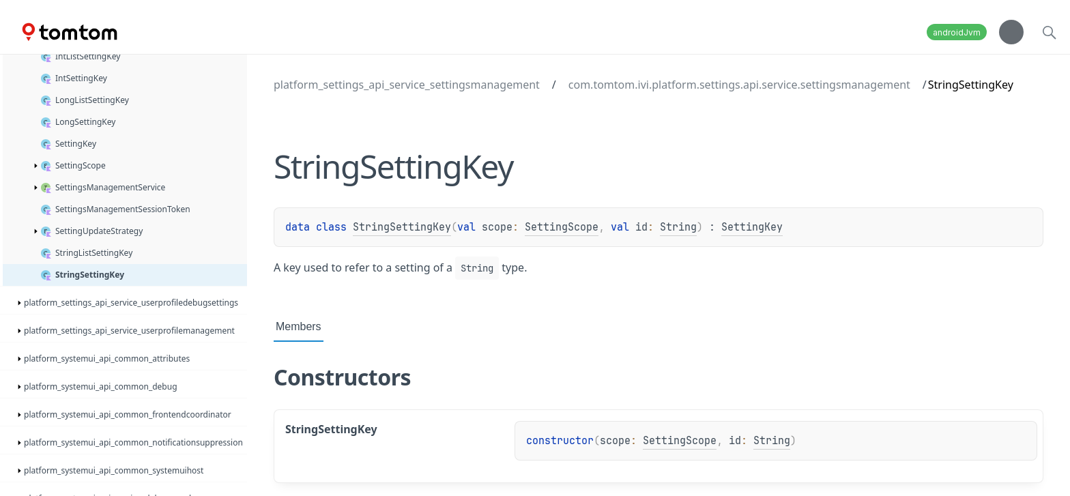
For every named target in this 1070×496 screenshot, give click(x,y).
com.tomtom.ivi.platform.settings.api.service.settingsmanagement (739, 84)
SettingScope (561, 227)
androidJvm (957, 32)
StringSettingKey (402, 227)
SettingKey (752, 227)
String (678, 227)
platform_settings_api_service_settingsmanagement (407, 84)
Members (298, 326)
